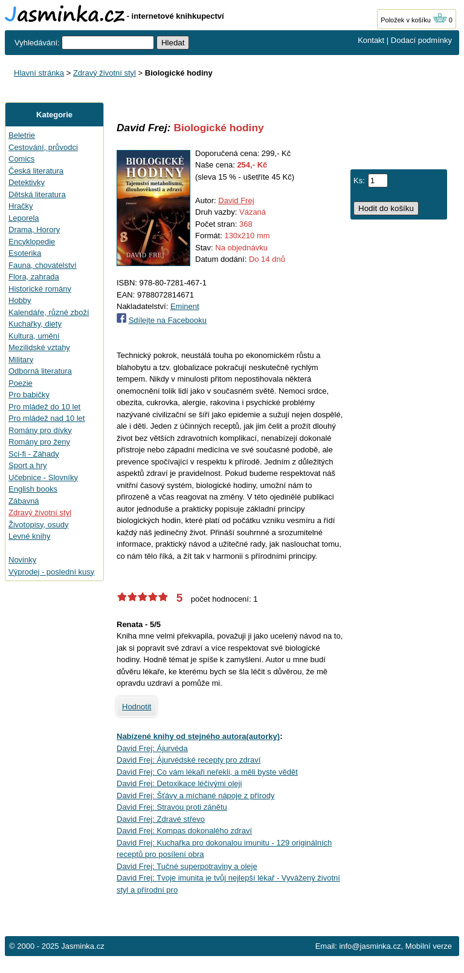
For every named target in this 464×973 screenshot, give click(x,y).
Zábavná (23, 501)
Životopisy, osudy (38, 524)
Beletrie (21, 135)
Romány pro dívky (40, 430)
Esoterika (24, 253)
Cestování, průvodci (43, 147)
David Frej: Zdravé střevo (161, 819)
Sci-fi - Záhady (33, 453)
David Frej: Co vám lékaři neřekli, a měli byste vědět (207, 771)
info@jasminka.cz (370, 946)
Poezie (20, 383)
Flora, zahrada (33, 276)
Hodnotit (136, 706)
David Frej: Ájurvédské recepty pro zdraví (188, 759)
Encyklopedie (31, 241)
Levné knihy (29, 536)
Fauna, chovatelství (42, 265)
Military (20, 359)
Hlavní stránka (39, 72)
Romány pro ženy (39, 441)
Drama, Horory (34, 229)
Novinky (22, 559)
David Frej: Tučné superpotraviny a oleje (187, 866)
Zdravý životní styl (104, 72)
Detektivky (26, 182)
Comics (21, 158)
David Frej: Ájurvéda (152, 748)
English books (32, 488)
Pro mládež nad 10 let (46, 418)
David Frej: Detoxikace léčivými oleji (179, 783)
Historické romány (39, 288)
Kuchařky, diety (35, 323)
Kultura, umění (34, 335)
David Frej (236, 200)
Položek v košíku (414, 20)
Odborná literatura (40, 371)
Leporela (23, 218)
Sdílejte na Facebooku (168, 320)
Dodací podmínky (421, 40)
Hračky (20, 205)
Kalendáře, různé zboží (48, 312)
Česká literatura (35, 170)
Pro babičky (29, 394)
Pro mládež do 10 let (44, 406)
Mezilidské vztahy (39, 347)
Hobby (19, 300)
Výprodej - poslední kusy (51, 571)
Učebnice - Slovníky (43, 477)
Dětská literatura (37, 194)
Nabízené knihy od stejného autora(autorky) (198, 736)
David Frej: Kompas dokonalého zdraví (184, 830)
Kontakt (371, 40)
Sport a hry (27, 465)
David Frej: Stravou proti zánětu (172, 807)
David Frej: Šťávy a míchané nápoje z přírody (195, 795)
